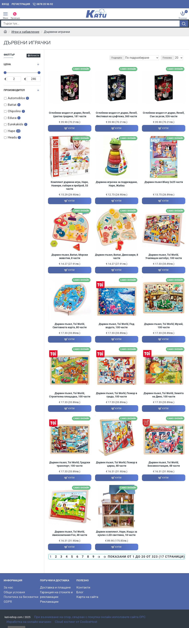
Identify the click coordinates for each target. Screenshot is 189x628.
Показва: (167, 57)
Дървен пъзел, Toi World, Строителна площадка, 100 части (69, 395)
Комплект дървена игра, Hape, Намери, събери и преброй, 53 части (69, 185)
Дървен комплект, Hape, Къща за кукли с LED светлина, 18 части (116, 533)
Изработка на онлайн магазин (28, 622)
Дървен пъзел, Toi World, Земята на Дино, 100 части (164, 395)
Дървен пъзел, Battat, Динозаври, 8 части (116, 256)
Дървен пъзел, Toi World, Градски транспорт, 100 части (69, 464)
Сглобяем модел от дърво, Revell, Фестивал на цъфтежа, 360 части (116, 114)
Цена (7, 64)
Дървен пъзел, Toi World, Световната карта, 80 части (70, 325)
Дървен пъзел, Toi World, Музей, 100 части (163, 325)
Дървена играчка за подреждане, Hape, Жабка (117, 184)
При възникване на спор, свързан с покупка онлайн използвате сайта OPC (89, 617)
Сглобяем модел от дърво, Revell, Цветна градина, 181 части (69, 114)
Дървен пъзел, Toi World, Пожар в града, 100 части (116, 395)
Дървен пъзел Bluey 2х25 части (164, 182)
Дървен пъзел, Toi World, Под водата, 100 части (116, 325)
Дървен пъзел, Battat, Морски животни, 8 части (69, 256)
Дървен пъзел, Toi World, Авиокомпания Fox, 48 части (69, 533)
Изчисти (34, 55)
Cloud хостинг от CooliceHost (76, 622)
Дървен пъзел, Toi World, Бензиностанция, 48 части (164, 464)
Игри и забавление (25, 32)
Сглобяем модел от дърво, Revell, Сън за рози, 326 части (163, 114)
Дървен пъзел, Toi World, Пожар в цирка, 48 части (116, 464)
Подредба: (116, 57)
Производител (14, 90)
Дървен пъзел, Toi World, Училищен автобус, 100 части (163, 256)
